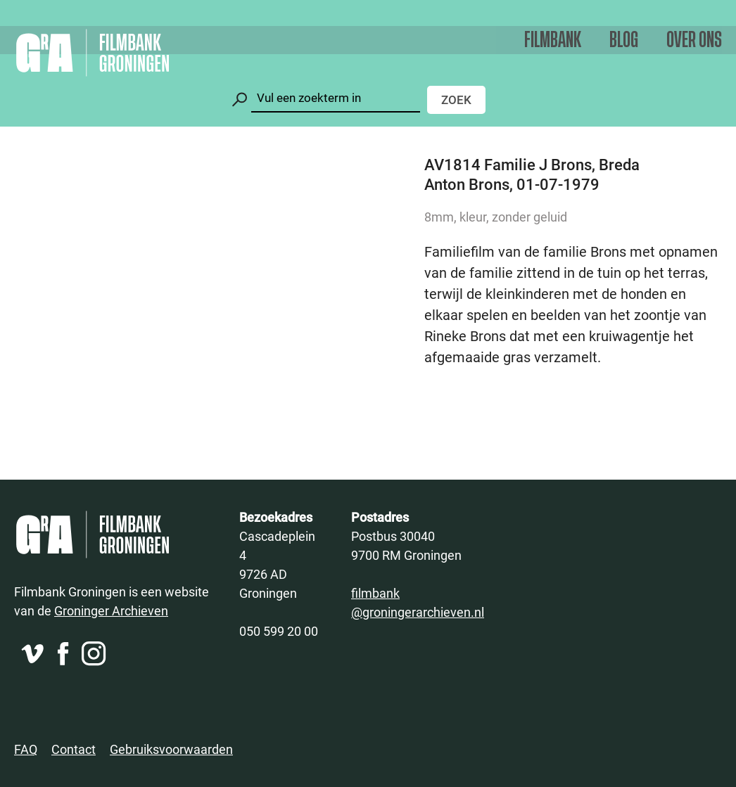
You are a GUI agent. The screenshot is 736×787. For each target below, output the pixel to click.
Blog (623, 40)
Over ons (694, 40)
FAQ (25, 749)
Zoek (456, 99)
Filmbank (552, 40)
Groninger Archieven (111, 610)
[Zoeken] (335, 98)
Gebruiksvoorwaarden (171, 749)
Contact (73, 749)
